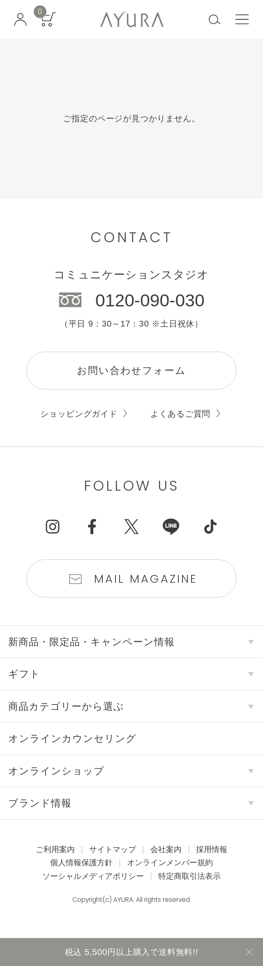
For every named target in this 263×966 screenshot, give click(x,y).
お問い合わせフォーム (131, 370)
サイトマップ (112, 849)
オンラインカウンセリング (72, 738)
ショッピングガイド (78, 413)
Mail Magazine (146, 579)
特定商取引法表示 (189, 876)
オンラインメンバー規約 (170, 862)
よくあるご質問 (180, 413)
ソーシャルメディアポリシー (93, 876)
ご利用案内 (55, 849)
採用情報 (211, 849)
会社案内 (166, 849)
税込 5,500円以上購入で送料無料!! (131, 952)
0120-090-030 (150, 300)
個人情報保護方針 (81, 862)
